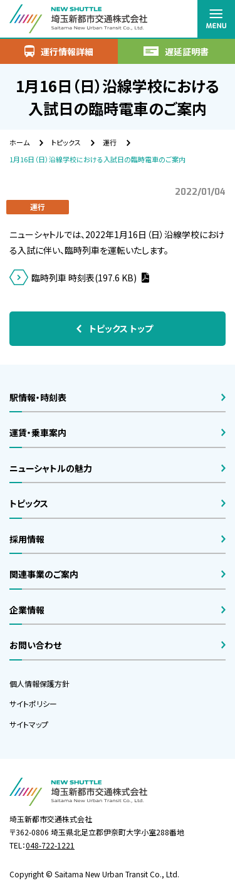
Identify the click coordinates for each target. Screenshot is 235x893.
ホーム (19, 142)
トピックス (66, 142)
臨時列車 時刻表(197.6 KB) (84, 277)
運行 (110, 142)
